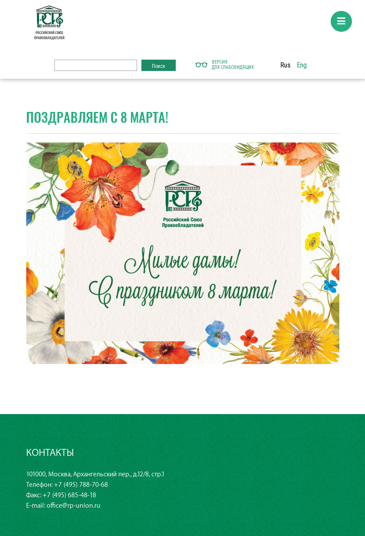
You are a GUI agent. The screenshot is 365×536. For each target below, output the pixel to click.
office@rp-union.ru (73, 505)
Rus (285, 65)
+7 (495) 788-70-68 (81, 485)
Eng (302, 65)
